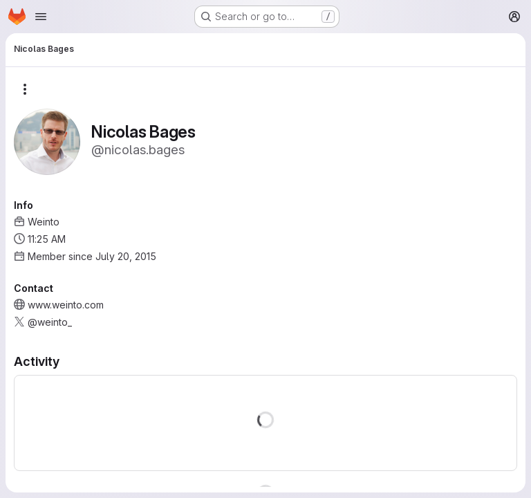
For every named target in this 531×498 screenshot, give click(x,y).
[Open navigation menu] (41, 17)
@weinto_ (50, 322)
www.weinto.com (66, 305)
